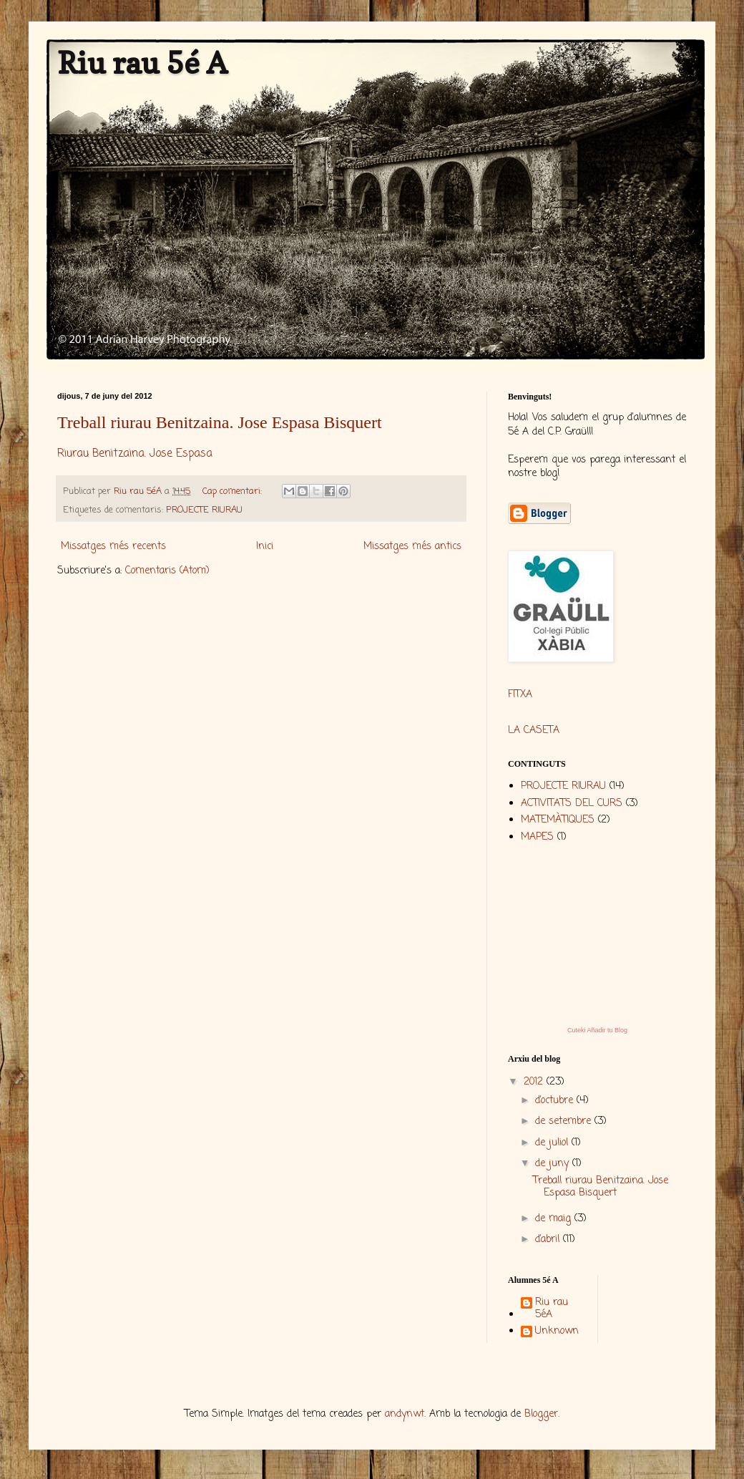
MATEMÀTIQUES (557, 820)
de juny (553, 1163)
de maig (554, 1218)
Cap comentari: (233, 491)
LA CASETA (533, 730)
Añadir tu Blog (607, 1030)
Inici (264, 546)
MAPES (537, 837)
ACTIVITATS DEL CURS (571, 803)
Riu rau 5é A (142, 62)
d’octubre (556, 1100)
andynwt (404, 1414)
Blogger (541, 1414)
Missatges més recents (113, 546)
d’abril (549, 1239)
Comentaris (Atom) (167, 570)
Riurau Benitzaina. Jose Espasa (134, 453)
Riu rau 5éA (551, 1309)
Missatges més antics (412, 546)
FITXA (520, 694)
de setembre (564, 1121)
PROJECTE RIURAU (204, 510)
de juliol (553, 1142)
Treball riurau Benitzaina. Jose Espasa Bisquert (219, 422)
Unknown (557, 1332)
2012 (535, 1082)
